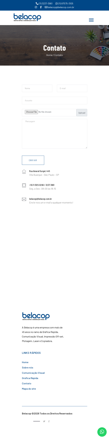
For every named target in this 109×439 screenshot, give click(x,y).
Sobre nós (27, 367)
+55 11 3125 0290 (36, 184)
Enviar (33, 160)
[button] (91, 19)
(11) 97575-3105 (64, 3)
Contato (26, 383)
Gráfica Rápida (30, 378)
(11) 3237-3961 (44, 3)
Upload (81, 112)
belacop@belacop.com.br (59, 7)
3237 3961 (50, 184)
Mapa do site (29, 388)
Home (49, 54)
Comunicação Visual (33, 372)
